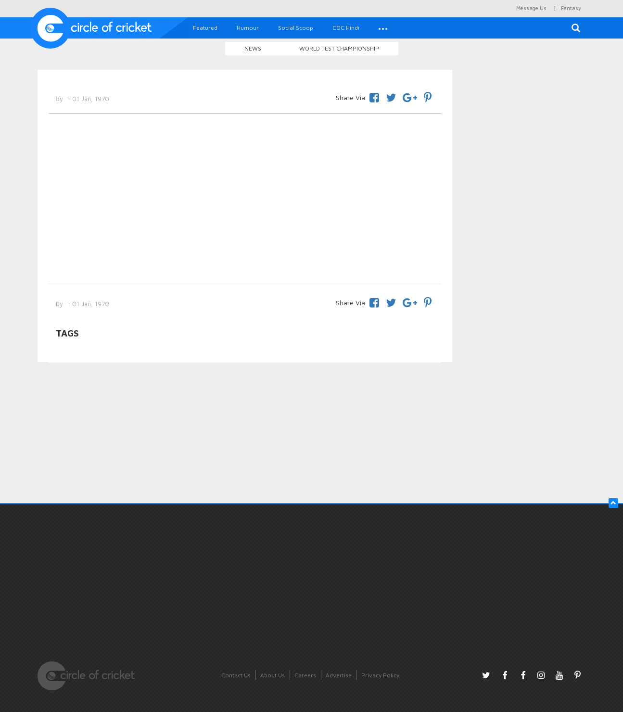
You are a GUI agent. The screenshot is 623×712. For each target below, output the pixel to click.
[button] (383, 28)
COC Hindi (345, 27)
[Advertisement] (245, 196)
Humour (248, 27)
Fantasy (571, 8)
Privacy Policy (380, 675)
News (252, 48)
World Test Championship (339, 48)
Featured (205, 27)
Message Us (531, 8)
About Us (272, 675)
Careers (305, 675)
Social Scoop (295, 27)
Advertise (339, 675)
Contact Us (236, 675)
